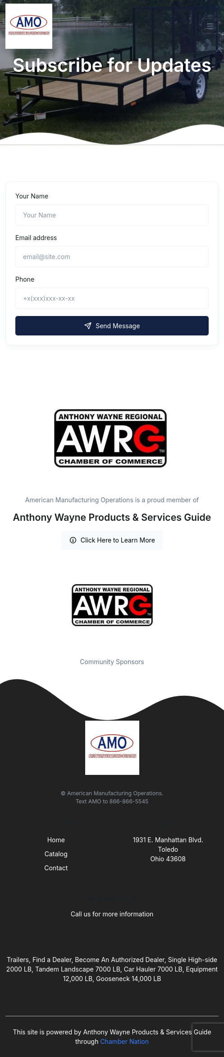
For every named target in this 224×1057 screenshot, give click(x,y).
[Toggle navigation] (210, 26)
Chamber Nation (124, 1041)
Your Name (31, 196)
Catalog (56, 854)
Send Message (112, 326)
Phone (24, 279)
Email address (36, 237)
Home (56, 840)
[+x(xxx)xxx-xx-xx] (112, 298)
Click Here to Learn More (112, 540)
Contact (56, 868)
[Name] (112, 215)
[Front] (30, 26)
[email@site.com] (112, 256)
